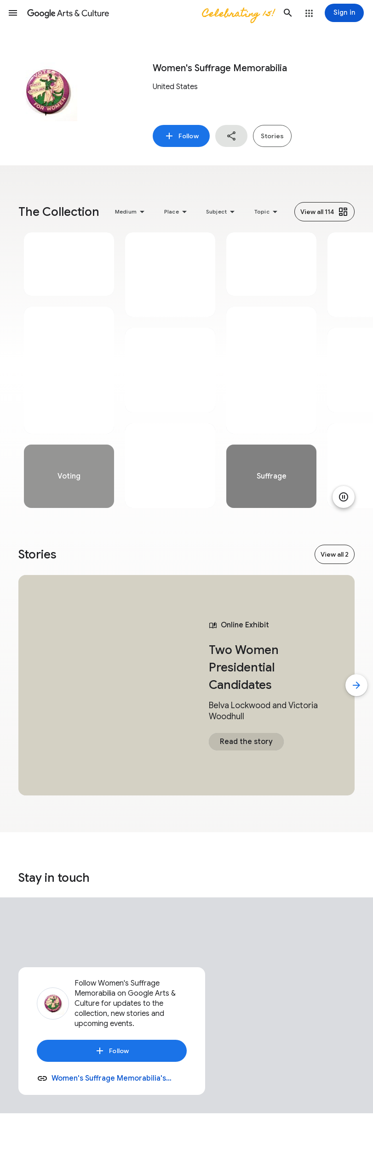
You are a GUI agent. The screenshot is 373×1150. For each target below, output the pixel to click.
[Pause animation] (344, 497)
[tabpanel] (69, 370)
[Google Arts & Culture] (150, 13)
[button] (13, 13)
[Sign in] (344, 13)
